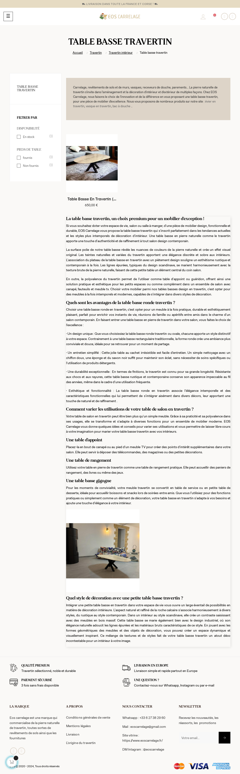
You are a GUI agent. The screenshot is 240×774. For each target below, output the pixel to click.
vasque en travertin (98, 106)
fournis (36, 157)
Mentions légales (78, 726)
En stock (36, 136)
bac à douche (121, 106)
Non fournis (36, 165)
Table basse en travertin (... (92, 199)
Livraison (72, 734)
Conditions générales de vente (88, 717)
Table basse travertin (27, 88)
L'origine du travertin (81, 743)
